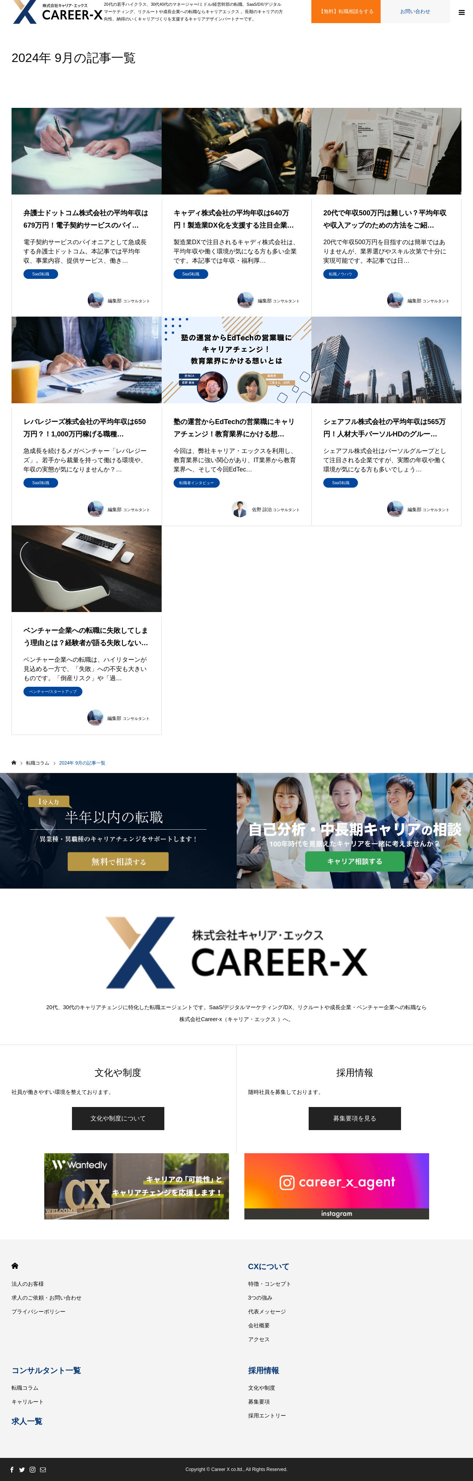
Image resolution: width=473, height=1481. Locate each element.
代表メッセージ (267, 1311)
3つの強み (260, 1298)
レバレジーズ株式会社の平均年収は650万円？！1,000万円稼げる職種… (84, 428)
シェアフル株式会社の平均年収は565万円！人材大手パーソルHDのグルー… (384, 428)
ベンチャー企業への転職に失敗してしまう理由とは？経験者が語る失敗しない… (85, 637)
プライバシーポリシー (38, 1311)
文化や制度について (118, 1118)
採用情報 (263, 1370)
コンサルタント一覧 (46, 1370)
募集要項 (259, 1402)
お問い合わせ (415, 11)
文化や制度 (261, 1388)
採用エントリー (267, 1415)
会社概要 (259, 1325)
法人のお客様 (28, 1284)
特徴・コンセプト (269, 1284)
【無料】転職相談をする (346, 11)
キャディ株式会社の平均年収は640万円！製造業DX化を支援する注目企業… (234, 219)
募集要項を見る (354, 1118)
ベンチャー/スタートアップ (53, 691)
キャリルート (28, 1402)
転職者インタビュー (196, 483)
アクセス (259, 1339)
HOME (15, 1266)
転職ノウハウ (340, 274)
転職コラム (25, 1388)
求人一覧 (27, 1421)
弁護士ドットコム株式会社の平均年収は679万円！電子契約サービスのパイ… (85, 219)
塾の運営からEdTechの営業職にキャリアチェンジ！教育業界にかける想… (234, 428)
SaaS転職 (40, 274)
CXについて (269, 1266)
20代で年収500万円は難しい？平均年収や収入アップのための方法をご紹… (384, 219)
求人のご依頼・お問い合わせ (47, 1298)
